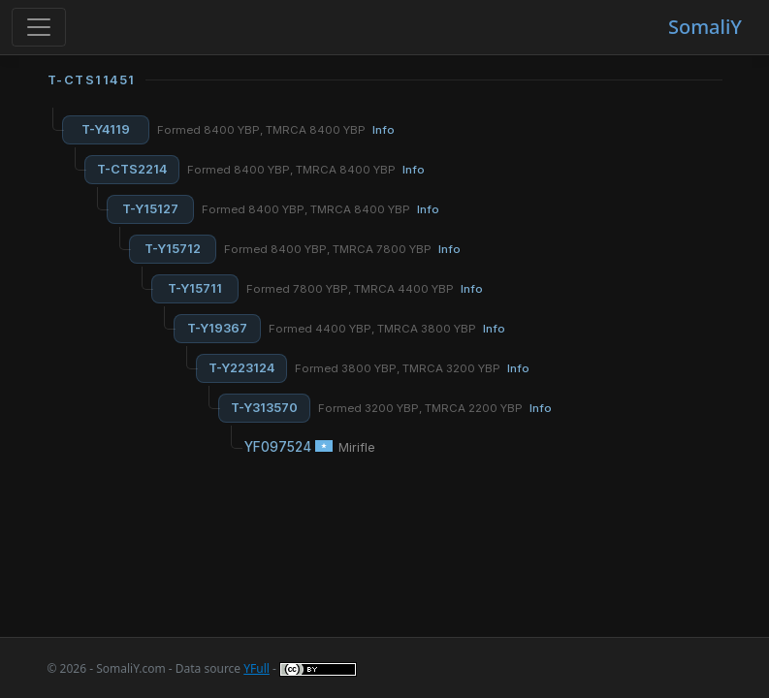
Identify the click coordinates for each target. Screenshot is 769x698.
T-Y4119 (105, 129)
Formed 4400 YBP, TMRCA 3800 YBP (387, 328)
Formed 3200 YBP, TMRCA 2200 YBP (435, 408)
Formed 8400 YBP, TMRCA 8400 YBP (276, 130)
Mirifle (356, 447)
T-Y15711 (195, 288)
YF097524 (277, 447)
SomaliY (705, 27)
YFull (256, 668)
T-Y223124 (241, 368)
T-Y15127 (150, 209)
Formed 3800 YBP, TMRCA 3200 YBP (412, 368)
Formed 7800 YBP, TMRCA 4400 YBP (364, 289)
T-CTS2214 (132, 169)
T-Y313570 (264, 407)
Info (383, 130)
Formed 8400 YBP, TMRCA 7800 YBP (342, 249)
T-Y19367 (217, 328)
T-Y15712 (172, 248)
